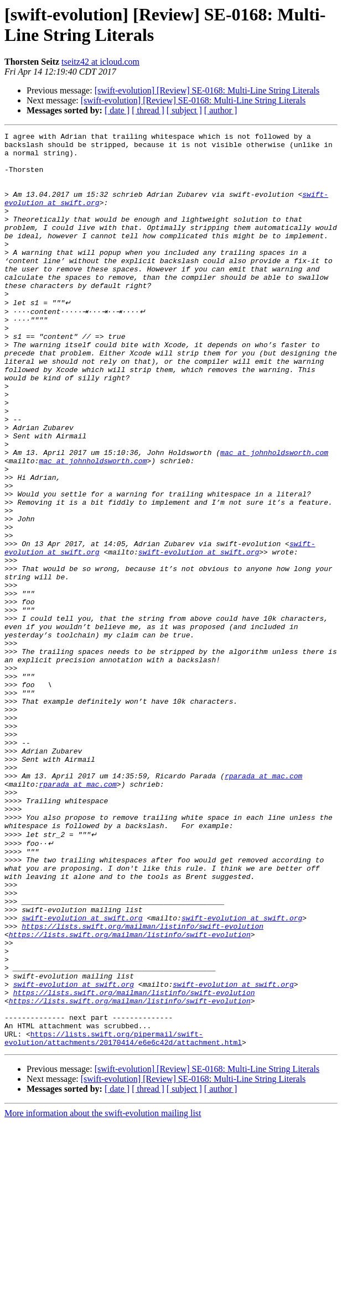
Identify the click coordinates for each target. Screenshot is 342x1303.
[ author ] (220, 110)
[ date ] (117, 110)
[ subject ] (184, 110)
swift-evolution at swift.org (198, 635)
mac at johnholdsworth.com (274, 516)
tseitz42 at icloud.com (100, 61)
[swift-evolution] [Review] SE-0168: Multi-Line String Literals (207, 90)
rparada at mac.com (263, 904)
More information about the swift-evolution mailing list (102, 1293)
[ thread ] (148, 110)
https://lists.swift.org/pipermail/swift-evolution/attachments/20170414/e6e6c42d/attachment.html (123, 1217)
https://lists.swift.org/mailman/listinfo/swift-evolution (142, 1083)
